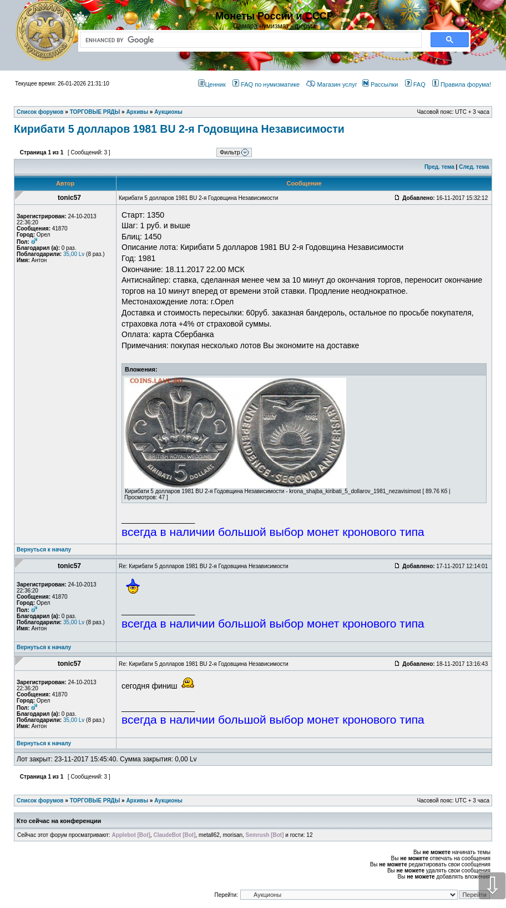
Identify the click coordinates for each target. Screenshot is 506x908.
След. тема (474, 167)
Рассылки (380, 84)
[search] (248, 40)
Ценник (211, 84)
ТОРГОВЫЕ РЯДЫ (95, 800)
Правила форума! (461, 84)
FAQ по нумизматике (266, 84)
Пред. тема (439, 167)
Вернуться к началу (44, 549)
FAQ (415, 84)
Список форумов (40, 800)
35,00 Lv (73, 254)
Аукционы (168, 800)
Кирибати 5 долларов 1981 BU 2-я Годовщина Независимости (179, 129)
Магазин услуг (331, 84)
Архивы (137, 800)
